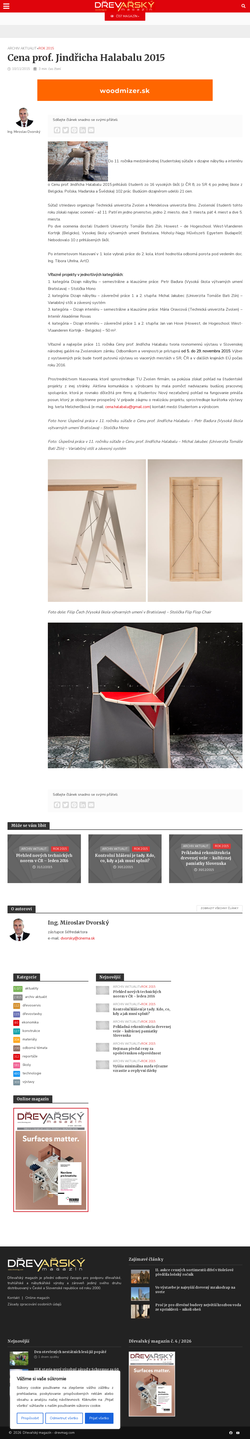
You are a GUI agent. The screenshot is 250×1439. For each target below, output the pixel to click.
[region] (65, 1400)
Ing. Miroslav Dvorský (24, 132)
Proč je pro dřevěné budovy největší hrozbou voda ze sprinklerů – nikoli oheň (198, 1307)
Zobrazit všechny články (219, 908)
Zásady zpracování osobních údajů (34, 1304)
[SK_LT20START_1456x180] (125, 93)
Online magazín (37, 1297)
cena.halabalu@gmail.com (127, 407)
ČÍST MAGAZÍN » (124, 16)
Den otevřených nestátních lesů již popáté (70, 1352)
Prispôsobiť (30, 1418)
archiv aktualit (22, 48)
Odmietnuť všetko (64, 1418)
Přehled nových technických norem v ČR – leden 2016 (44, 858)
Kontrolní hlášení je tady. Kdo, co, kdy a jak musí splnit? (125, 858)
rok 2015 (46, 48)
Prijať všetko (99, 1418)
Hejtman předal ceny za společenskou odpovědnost (137, 1051)
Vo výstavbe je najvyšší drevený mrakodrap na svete (195, 1289)
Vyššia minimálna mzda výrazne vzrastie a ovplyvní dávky (140, 1068)
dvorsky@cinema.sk (78, 938)
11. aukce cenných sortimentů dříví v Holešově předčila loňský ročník (194, 1272)
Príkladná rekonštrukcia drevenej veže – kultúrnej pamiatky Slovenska (206, 858)
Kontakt (14, 1297)
